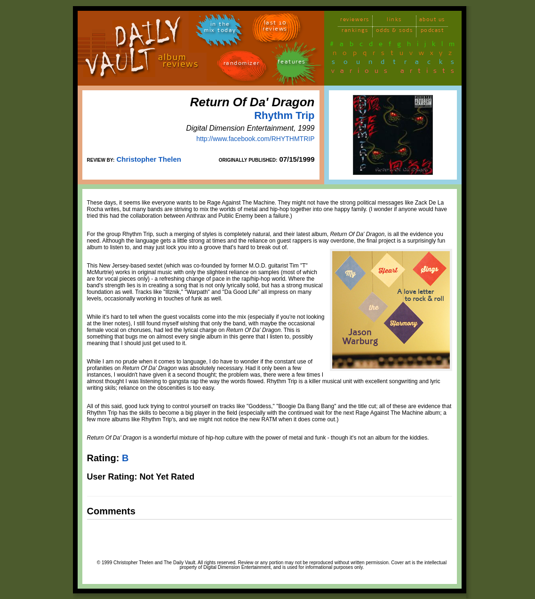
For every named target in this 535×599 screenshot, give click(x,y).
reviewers (354, 21)
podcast (432, 32)
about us (432, 21)
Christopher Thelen (148, 159)
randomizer (242, 64)
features (292, 63)
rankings (355, 32)
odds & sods (394, 32)
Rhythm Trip (284, 115)
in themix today (220, 28)
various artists (395, 72)
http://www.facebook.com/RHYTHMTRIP (255, 138)
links (394, 21)
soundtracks (397, 63)
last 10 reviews (275, 27)
